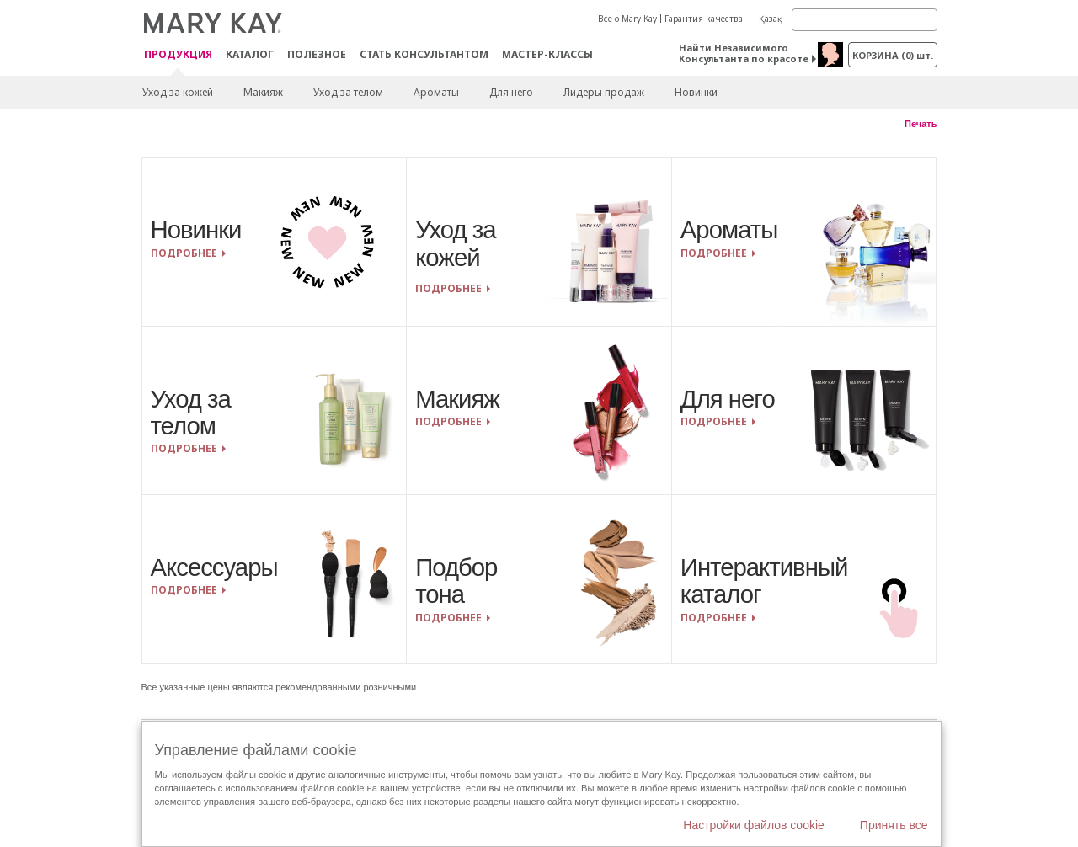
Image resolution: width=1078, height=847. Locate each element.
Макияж (263, 92)
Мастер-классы (547, 54)
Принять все (894, 825)
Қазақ (770, 18)
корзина (892, 55)
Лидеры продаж (603, 92)
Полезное (316, 54)
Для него (511, 92)
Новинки (696, 92)
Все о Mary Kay (627, 18)
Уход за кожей (177, 92)
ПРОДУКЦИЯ (178, 55)
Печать (921, 124)
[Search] (864, 19)
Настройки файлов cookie (754, 825)
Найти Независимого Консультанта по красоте (743, 53)
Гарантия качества (703, 18)
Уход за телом (348, 92)
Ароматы (436, 92)
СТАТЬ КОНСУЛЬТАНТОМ (424, 54)
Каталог (250, 54)
